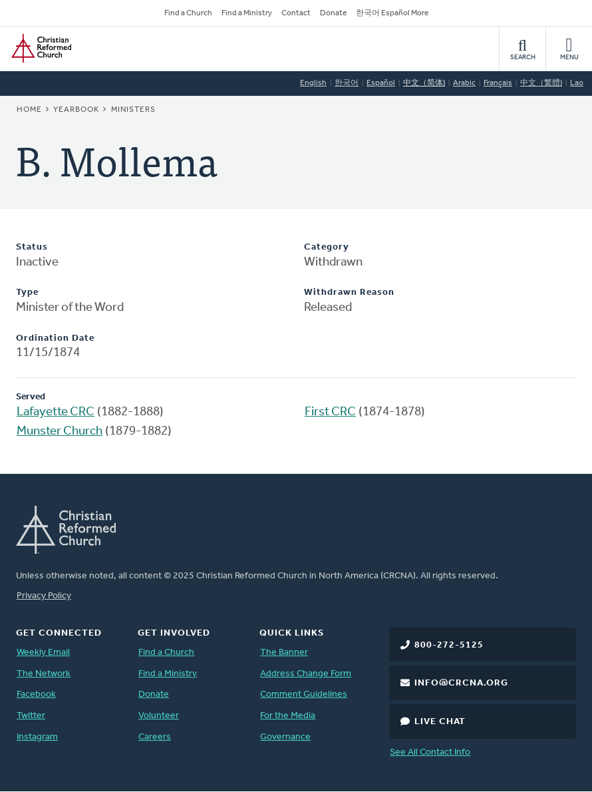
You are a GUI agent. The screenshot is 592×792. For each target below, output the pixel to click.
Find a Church (188, 13)
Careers (154, 737)
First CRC (330, 412)
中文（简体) (424, 83)
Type (27, 292)
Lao (576, 83)
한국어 (347, 83)
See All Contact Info (430, 752)
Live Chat (440, 722)
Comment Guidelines (303, 694)
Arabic (464, 83)
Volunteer (158, 716)
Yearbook (76, 110)
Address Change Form (305, 674)
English (313, 83)
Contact (296, 13)
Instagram (37, 737)
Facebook (36, 694)
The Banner (284, 653)
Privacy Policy (44, 596)
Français (498, 83)
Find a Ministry (247, 13)
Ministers (133, 110)
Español (381, 83)
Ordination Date (55, 338)
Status (32, 247)
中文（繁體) (541, 83)
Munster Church (59, 431)
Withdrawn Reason (349, 292)
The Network (44, 674)
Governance (285, 737)
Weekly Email (43, 653)
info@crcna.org (461, 683)
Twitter (31, 716)
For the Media (287, 716)
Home (29, 110)
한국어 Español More (392, 13)
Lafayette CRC (55, 412)
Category (326, 247)
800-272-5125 (449, 645)
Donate (333, 13)
